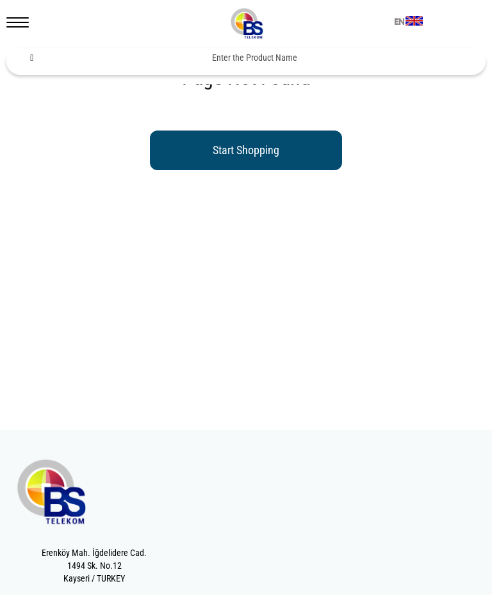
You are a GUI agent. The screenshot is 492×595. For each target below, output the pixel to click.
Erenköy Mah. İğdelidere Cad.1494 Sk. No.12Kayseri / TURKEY (94, 565)
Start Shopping (246, 150)
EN (399, 22)
